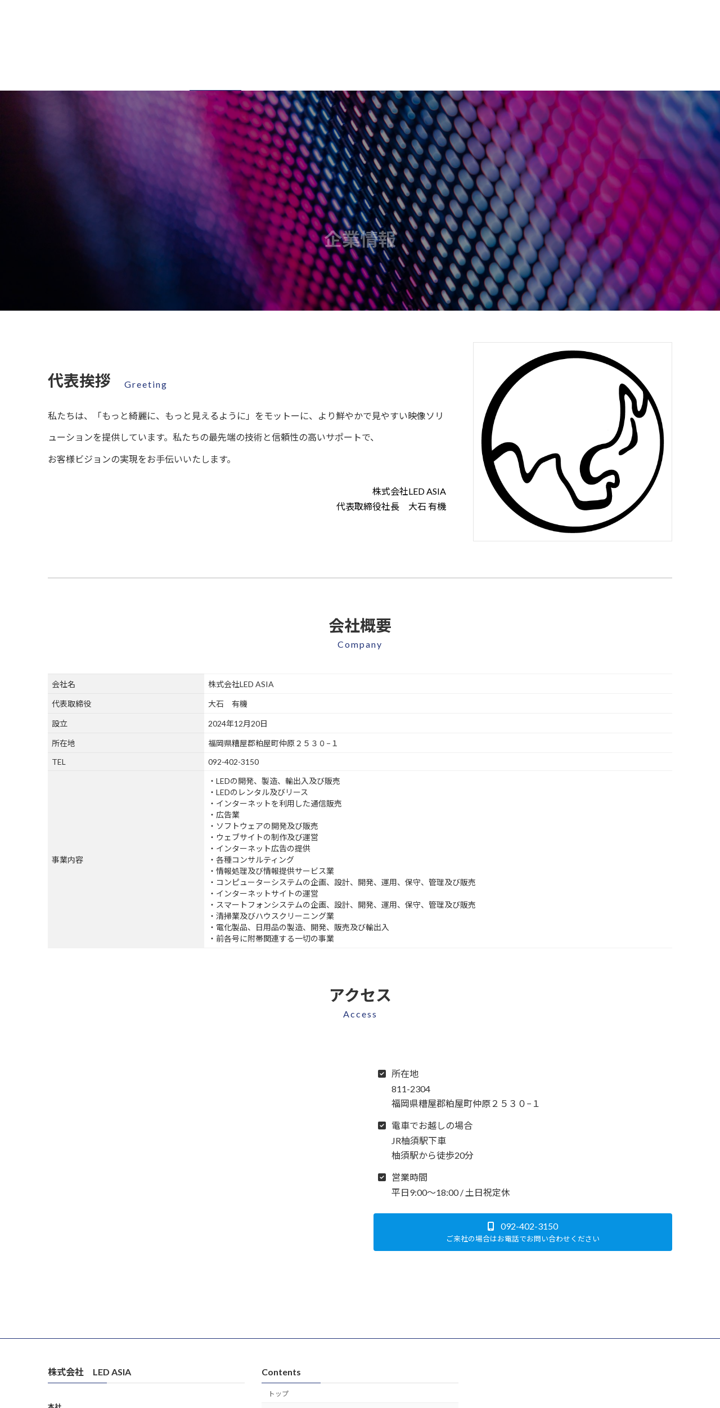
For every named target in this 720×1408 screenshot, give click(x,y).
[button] (523, 1232)
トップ (278, 1393)
